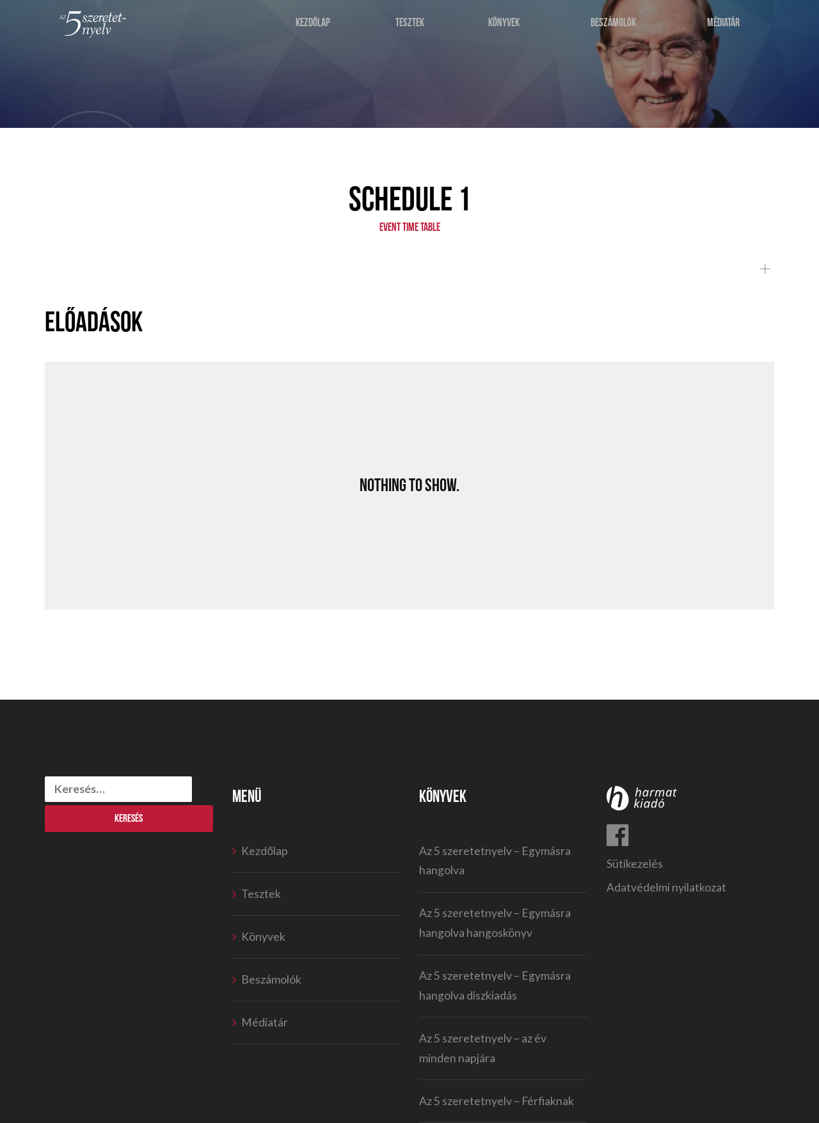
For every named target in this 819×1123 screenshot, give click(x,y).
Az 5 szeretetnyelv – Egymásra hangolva (495, 860)
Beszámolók (614, 27)
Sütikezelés (635, 863)
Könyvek (504, 27)
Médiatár (725, 27)
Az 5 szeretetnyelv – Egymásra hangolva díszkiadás (495, 985)
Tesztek (411, 27)
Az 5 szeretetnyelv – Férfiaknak (496, 1101)
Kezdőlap (315, 27)
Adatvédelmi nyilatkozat (666, 887)
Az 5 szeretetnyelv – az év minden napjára (482, 1048)
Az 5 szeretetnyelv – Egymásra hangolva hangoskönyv (495, 922)
